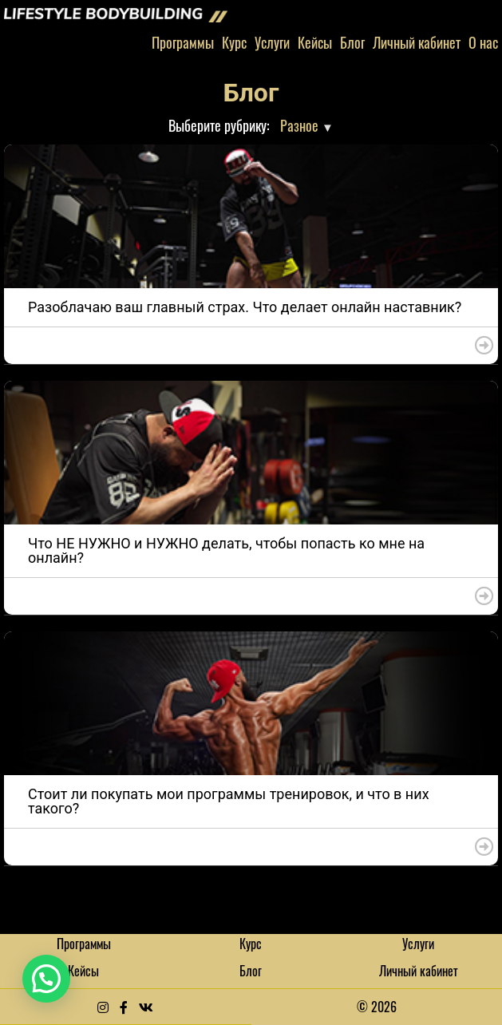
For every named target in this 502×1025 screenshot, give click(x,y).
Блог (352, 42)
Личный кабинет (416, 42)
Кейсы (315, 42)
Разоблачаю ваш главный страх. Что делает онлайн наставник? (244, 307)
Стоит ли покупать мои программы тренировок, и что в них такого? (228, 801)
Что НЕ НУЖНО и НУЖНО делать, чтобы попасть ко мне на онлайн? (226, 550)
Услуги (272, 42)
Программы (183, 42)
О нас (483, 42)
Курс (234, 42)
